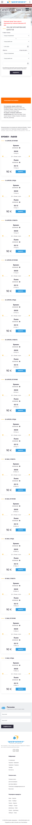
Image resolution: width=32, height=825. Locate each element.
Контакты (11, 769)
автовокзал (15, 147)
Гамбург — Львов (13, 805)
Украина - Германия (14, 762)
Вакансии (11, 789)
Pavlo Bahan (24, 822)
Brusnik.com (18, 822)
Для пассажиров (13, 781)
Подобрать (16, 72)
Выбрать (20, 171)
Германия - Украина (14, 765)
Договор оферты (13, 784)
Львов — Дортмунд (13, 810)
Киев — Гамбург (13, 800)
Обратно (5, 50)
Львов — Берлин (13, 803)
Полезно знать (12, 779)
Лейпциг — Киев (13, 812)
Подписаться (7, 726)
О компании (12, 760)
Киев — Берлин (12, 798)
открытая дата (23, 50)
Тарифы (11, 767)
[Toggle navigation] (3, 2)
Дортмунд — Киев (13, 808)
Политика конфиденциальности (17, 786)
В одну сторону (6, 32)
